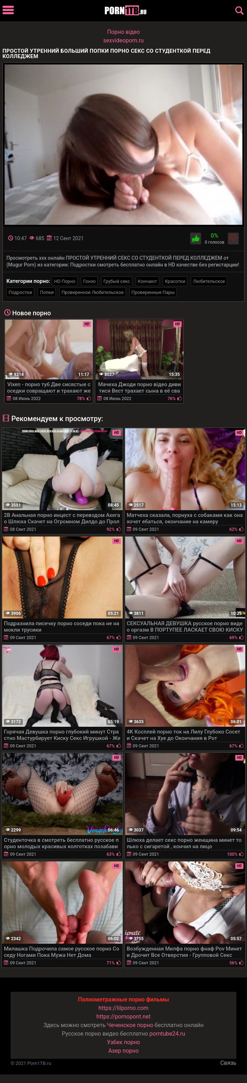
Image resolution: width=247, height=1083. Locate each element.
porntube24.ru (167, 1033)
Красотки (175, 281)
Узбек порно (123, 1042)
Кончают (147, 281)
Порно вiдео (123, 31)
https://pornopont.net (123, 1016)
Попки (47, 292)
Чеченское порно (130, 1025)
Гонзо (89, 281)
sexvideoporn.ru (123, 40)
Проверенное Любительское (92, 292)
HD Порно (64, 281)
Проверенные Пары (152, 292)
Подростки (20, 292)
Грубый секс (116, 281)
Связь (228, 1062)
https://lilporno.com (123, 1008)
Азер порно (123, 1050)
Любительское (209, 281)
